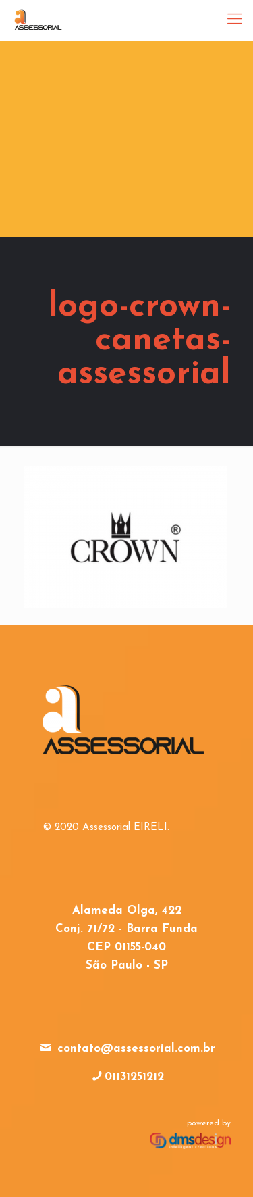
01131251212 (134, 1077)
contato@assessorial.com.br (136, 1048)
